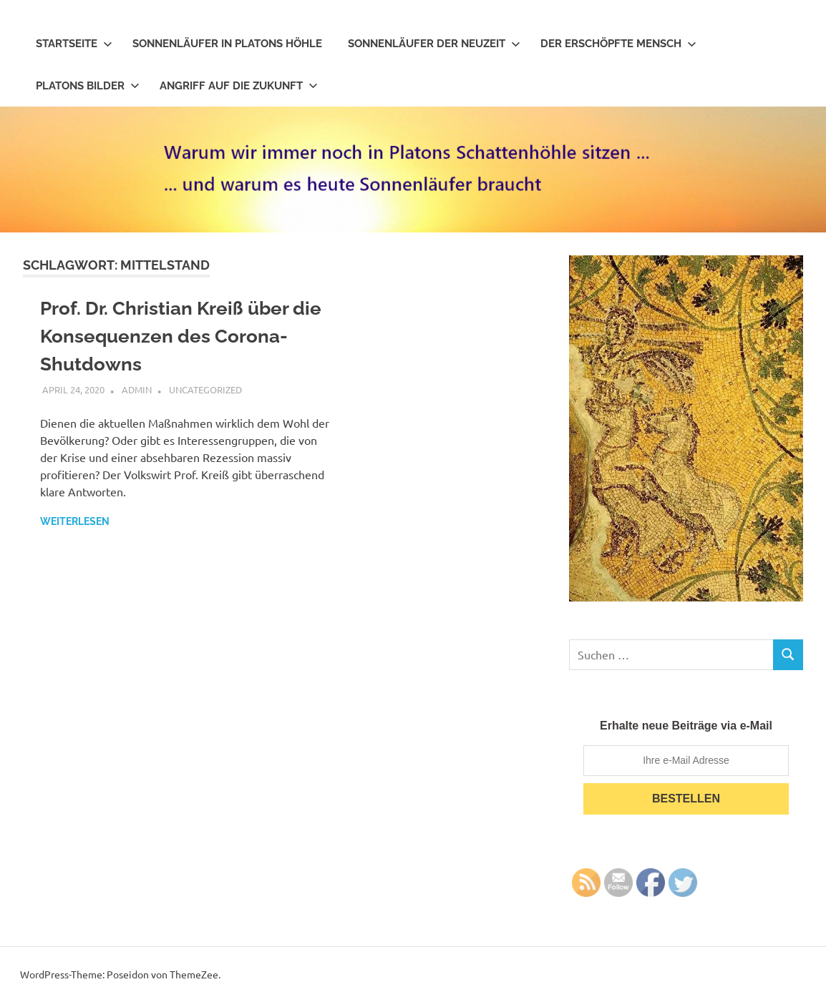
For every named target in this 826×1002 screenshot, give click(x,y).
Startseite (74, 43)
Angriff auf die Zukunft (239, 85)
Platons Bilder (88, 85)
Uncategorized (205, 389)
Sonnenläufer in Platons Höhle (227, 43)
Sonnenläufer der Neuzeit (434, 43)
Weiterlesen (75, 521)
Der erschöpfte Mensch (618, 43)
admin (137, 389)
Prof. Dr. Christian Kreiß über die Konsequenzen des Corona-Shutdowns (180, 336)
